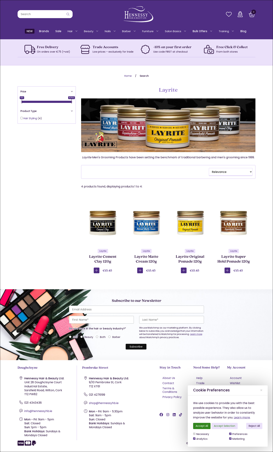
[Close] (261, 390)
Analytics (200, 439)
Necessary (201, 434)
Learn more (242, 417)
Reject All (254, 426)
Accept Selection (224, 426)
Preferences (238, 434)
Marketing (237, 439)
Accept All (202, 426)
